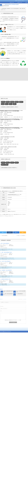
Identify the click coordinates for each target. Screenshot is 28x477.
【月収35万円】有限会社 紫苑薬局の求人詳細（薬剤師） (8, 146)
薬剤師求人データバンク (5, 331)
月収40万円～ (12, 162)
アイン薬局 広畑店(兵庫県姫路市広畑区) (6, 252)
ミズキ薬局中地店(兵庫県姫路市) (4, 235)
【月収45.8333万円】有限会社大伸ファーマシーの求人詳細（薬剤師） (10, 119)
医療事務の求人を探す (19, 2)
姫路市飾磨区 (7, 5)
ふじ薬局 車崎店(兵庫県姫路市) (4, 243)
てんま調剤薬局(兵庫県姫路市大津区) (5, 279)
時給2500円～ (16, 162)
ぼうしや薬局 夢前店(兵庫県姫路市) (5, 261)
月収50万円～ (7, 162)
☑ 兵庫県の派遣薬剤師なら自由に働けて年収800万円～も (9, 167)
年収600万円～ (3, 162)
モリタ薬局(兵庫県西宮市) (19, 293)
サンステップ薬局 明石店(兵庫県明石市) (20, 291)
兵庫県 (4, 5)
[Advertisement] (6, 74)
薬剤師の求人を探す (12, 2)
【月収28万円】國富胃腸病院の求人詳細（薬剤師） (7, 136)
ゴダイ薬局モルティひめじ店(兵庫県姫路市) (21, 235)
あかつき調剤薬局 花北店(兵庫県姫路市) (6, 270)
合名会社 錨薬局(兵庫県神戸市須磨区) (8, 291)
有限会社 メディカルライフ (11, 211)
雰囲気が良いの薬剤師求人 (4, 164)
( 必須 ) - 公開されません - (4, 308)
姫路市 (5, 5)
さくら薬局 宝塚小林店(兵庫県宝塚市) (8, 294)
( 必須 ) (2, 306)
